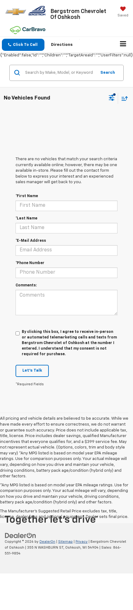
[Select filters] (112, 98)
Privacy (82, 541)
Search (107, 73)
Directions (62, 45)
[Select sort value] (123, 98)
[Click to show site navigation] (123, 45)
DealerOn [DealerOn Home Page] (47, 541)
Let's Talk (32, 371)
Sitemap (65, 541)
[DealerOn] (20, 536)
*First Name (27, 196)
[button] (23, 45)
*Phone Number (30, 263)
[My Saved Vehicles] (122, 12)
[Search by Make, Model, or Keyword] (60, 72)
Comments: (26, 285)
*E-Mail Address (31, 241)
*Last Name (26, 218)
